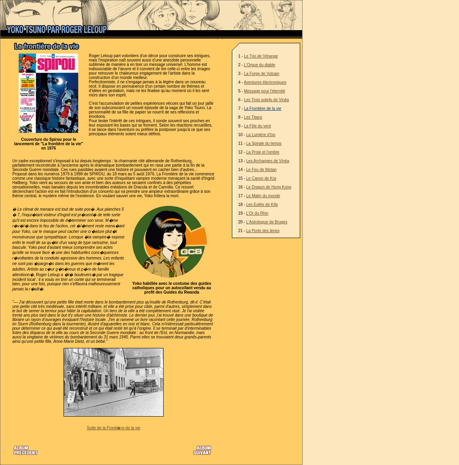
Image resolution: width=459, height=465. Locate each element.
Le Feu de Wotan (261, 169)
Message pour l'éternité (264, 91)
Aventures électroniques (265, 82)
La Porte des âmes (263, 231)
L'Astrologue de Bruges (266, 222)
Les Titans (253, 117)
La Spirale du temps (264, 143)
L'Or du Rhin (257, 213)
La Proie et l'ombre (263, 152)
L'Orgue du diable (259, 65)
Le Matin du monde (263, 196)
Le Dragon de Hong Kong (268, 187)
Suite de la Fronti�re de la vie (114, 428)
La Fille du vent (257, 126)
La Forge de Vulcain (261, 73)
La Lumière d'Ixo (261, 135)
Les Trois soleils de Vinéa (266, 100)
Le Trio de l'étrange (261, 56)
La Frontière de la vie (262, 108)
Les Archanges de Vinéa (267, 161)
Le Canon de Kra (261, 178)
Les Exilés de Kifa (262, 204)
